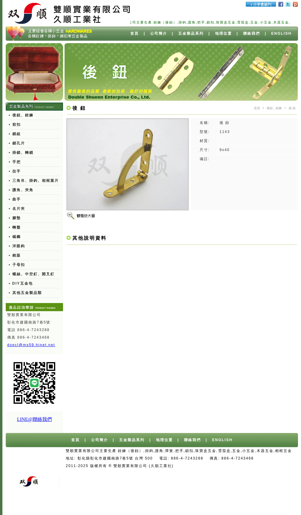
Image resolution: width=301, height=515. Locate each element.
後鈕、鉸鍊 (274, 108)
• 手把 (15, 162)
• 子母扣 (17, 265)
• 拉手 (15, 171)
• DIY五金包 (21, 283)
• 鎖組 (15, 134)
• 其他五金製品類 (25, 293)
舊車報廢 (195, 473)
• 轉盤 (15, 227)
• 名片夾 (17, 209)
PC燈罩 (181, 503)
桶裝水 (272, 466)
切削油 (221, 503)
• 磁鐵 (15, 237)
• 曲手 (15, 199)
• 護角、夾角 (21, 190)
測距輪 (260, 503)
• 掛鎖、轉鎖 (21, 152)
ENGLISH (281, 33)
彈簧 (245, 108)
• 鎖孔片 (17, 143)
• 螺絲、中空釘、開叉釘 (32, 274)
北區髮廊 (83, 511)
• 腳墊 (15, 218)
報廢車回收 (171, 473)
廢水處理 (241, 503)
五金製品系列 (191, 33)
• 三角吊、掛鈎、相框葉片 (34, 181)
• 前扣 (15, 124)
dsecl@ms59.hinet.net (31, 345)
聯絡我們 (251, 33)
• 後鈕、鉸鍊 (21, 115)
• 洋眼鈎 (17, 246)
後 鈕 (292, 108)
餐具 (276, 503)
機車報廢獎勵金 (265, 473)
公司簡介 (158, 33)
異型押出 (202, 503)
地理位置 (223, 33)
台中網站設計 (202, 466)
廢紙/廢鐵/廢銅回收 (227, 473)
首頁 (134, 33)
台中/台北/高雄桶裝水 (240, 466)
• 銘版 (15, 255)
